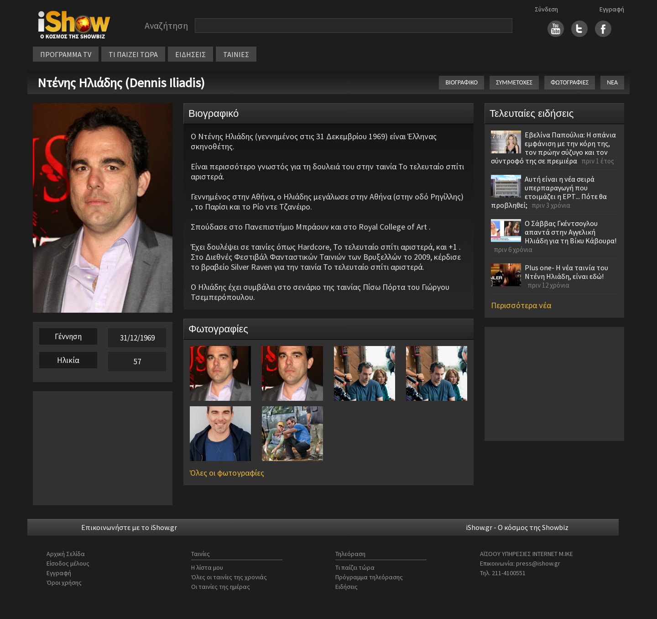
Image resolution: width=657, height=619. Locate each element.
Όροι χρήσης (64, 582)
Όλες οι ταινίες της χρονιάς (229, 577)
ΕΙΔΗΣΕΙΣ (190, 54)
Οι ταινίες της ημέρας (220, 586)
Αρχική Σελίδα (66, 554)
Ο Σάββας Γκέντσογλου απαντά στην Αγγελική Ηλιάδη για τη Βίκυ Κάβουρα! (570, 232)
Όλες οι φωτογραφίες (227, 472)
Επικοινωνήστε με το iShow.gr (129, 527)
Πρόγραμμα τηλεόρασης (369, 577)
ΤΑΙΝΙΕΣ (236, 54)
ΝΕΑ (612, 82)
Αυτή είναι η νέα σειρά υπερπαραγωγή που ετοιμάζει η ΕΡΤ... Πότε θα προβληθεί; (549, 192)
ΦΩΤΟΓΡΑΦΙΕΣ (570, 82)
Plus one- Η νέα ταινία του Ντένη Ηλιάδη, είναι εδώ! (566, 272)
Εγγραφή (612, 9)
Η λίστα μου (207, 567)
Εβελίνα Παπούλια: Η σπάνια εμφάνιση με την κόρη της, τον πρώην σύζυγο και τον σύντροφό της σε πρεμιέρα (553, 147)
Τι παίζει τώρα (355, 567)
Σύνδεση (546, 9)
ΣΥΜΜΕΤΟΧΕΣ (514, 82)
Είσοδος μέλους (68, 563)
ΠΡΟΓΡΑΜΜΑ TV (65, 54)
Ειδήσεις (346, 586)
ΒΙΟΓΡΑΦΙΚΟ (461, 82)
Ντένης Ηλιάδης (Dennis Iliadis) (121, 82)
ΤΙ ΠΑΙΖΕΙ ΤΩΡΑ (133, 54)
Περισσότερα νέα (521, 305)
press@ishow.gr (538, 563)
